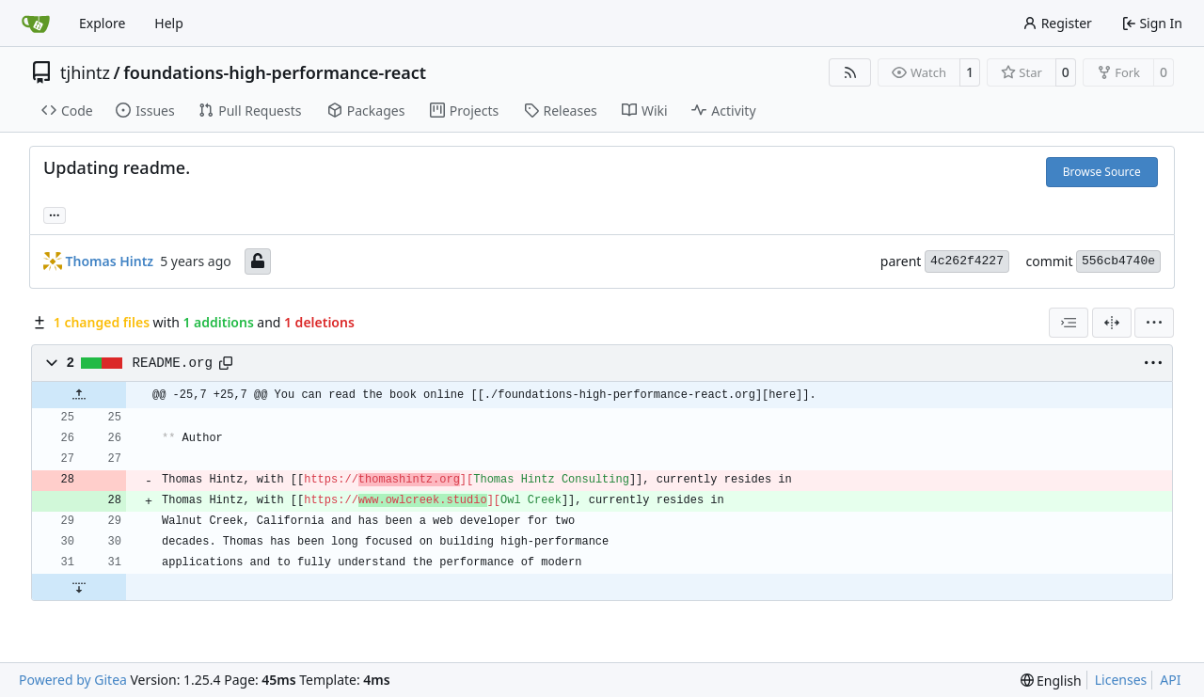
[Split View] (1112, 323)
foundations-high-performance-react (274, 72)
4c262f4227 (967, 261)
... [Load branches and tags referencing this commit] (54, 213)
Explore (102, 23)
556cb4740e (1118, 261)
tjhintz (85, 72)
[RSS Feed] (850, 72)
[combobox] (1068, 323)
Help (168, 23)
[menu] (1154, 323)
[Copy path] (226, 363)
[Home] (35, 23)
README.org (173, 363)
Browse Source (1102, 172)
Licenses (1121, 680)
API (1170, 680)
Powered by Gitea (73, 680)
